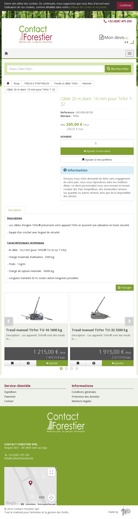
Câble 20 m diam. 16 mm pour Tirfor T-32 (30, 89)
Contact (8, 401)
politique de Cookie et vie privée (87, 7)
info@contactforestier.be (18, 458)
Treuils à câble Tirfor (66, 83)
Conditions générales (84, 392)
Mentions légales (81, 401)
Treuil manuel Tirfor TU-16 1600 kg (34, 330)
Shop (17, 83)
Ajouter (52, 363)
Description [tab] (14, 210)
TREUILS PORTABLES (36, 83)
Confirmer (125, 5)
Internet (86, 83)
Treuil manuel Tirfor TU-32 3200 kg (100, 330)
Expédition (10, 392)
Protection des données (86, 396)
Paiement (9, 396)
